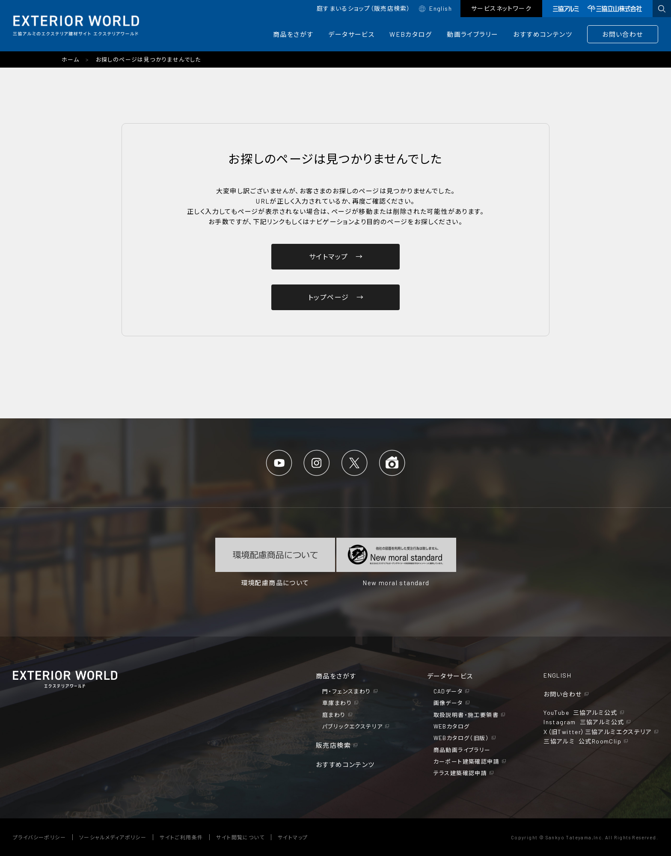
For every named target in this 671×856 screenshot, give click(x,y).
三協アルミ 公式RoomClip (582, 741)
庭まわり (334, 714)
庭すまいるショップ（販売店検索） (363, 8)
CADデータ (448, 691)
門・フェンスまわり (346, 691)
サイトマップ (293, 837)
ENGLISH (557, 675)
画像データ (448, 702)
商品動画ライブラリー (462, 749)
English (440, 8)
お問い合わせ (622, 34)
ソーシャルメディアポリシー (112, 837)
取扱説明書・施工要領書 (466, 714)
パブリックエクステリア (352, 726)
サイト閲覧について (240, 837)
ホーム (70, 59)
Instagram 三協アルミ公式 (583, 722)
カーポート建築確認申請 (466, 761)
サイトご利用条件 (181, 837)
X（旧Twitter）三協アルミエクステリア (597, 731)
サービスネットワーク (501, 8)
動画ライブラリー (472, 34)
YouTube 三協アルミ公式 (580, 712)
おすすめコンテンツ (542, 34)
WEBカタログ (410, 34)
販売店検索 (333, 745)
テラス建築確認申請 (460, 773)
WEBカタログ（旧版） (461, 738)
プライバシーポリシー (39, 837)
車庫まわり (337, 702)
